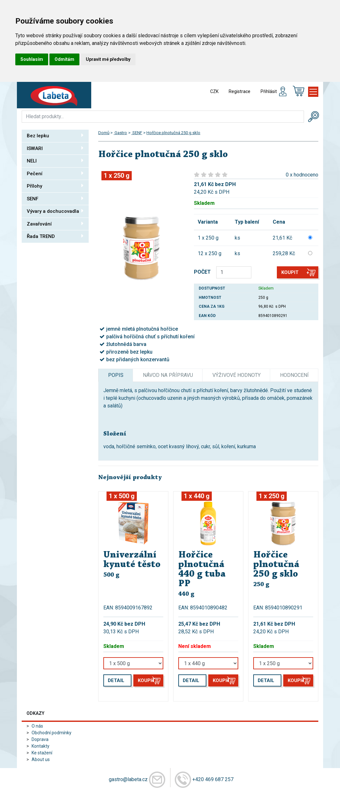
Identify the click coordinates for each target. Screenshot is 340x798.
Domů (103, 132)
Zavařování (55, 223)
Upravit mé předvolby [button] (108, 59)
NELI (55, 160)
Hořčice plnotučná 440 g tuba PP (201, 569)
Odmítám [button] (64, 59)
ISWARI (55, 148)
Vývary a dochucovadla (55, 211)
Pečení (55, 173)
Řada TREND (55, 236)
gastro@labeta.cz (128, 779)
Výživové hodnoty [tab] (236, 375)
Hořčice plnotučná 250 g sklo (173, 132)
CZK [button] (214, 91)
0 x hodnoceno (302, 175)
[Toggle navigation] (313, 92)
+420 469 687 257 (212, 779)
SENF (55, 198)
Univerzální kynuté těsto (131, 560)
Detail (116, 680)
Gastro (120, 132)
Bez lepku (55, 135)
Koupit (290, 272)
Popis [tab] (115, 375)
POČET (202, 272)
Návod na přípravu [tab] (168, 375)
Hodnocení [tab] (294, 375)
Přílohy (55, 186)
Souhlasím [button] (31, 59)
